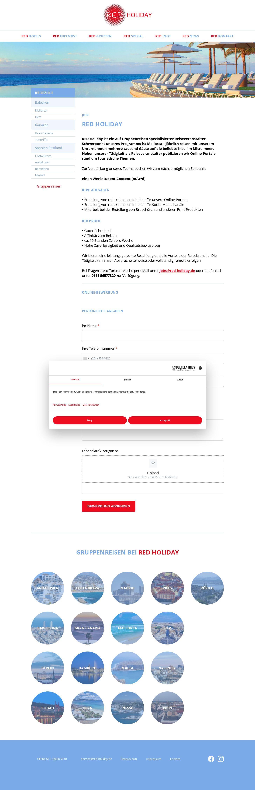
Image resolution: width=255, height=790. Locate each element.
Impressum (153, 759)
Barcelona (42, 169)
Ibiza (38, 117)
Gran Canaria (44, 133)
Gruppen (100, 36)
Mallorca (41, 110)
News (190, 36)
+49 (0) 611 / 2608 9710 (52, 759)
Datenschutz (129, 759)
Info (163, 36)
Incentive (65, 36)
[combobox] (86, 358)
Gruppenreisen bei (127, 552)
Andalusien (42, 162)
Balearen (42, 102)
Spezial (133, 36)
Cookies (175, 759)
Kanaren (42, 125)
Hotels (31, 36)
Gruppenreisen (49, 186)
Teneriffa (41, 140)
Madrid (40, 175)
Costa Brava (43, 156)
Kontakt (222, 36)
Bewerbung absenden (108, 506)
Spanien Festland (48, 147)
